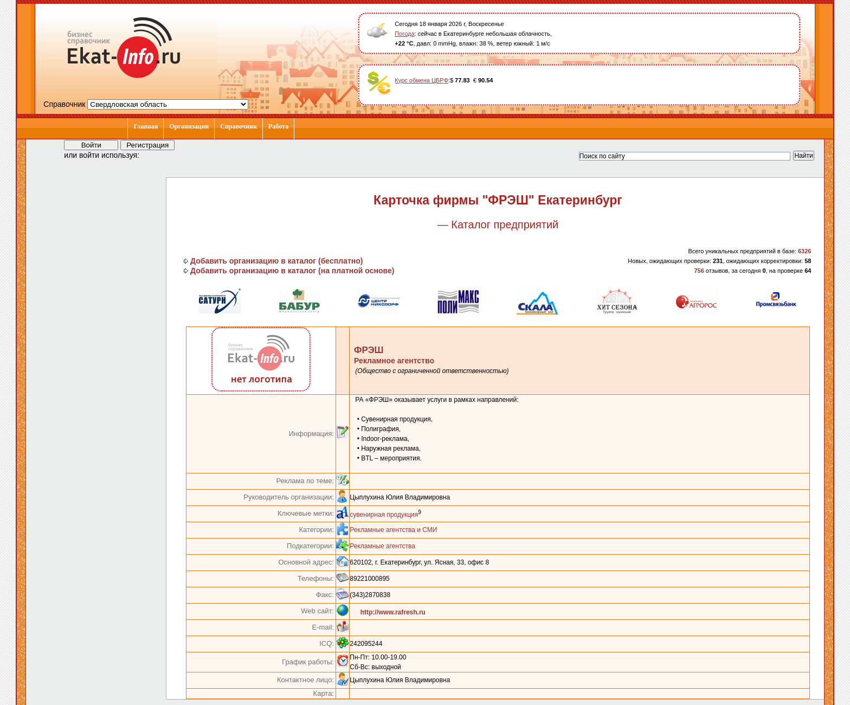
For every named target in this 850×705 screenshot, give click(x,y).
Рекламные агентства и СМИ (393, 530)
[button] (157, 154)
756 (699, 270)
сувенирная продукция (384, 514)
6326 (804, 251)
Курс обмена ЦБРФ (421, 80)
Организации (189, 126)
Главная (145, 126)
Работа (278, 126)
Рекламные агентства (382, 546)
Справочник (238, 126)
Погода (404, 33)
